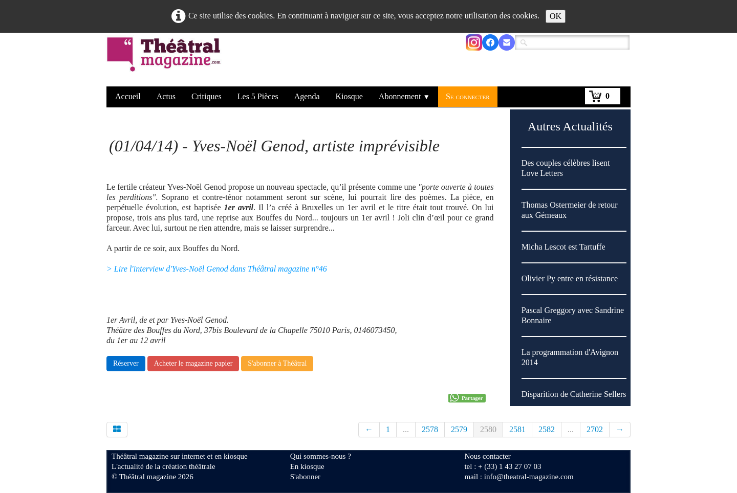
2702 (595, 429)
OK (555, 16)
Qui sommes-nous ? (320, 456)
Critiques (206, 96)
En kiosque (307, 466)
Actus (166, 96)
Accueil (128, 96)
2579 (459, 429)
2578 (430, 429)
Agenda (307, 96)
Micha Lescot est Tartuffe (563, 246)
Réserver (126, 363)
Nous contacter (487, 456)
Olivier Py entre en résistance (570, 278)
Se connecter (468, 96)
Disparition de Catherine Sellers (574, 394)
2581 (517, 429)
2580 (488, 429)
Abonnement (404, 96)
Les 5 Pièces (257, 96)
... (406, 429)
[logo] (165, 60)
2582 (546, 429)
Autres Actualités (570, 126)
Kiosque (349, 96)
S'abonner (305, 477)
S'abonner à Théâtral (277, 363)
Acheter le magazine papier (193, 363)
